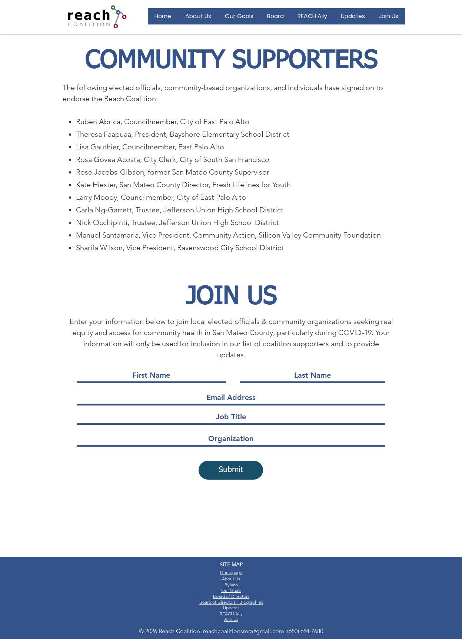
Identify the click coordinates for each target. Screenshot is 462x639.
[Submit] (231, 470)
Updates (231, 607)
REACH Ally (231, 613)
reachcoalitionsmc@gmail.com (243, 631)
